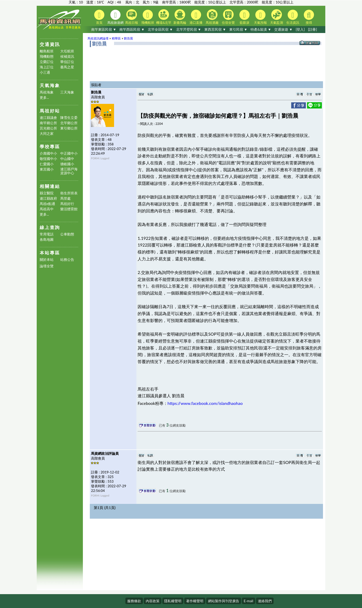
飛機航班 (147, 17)
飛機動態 (47, 56)
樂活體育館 (69, 209)
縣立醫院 (47, 193)
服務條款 (134, 601)
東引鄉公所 (69, 128)
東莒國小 (47, 169)
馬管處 (65, 198)
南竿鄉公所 (48, 123)
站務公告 (67, 260)
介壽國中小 (48, 153)
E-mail (248, 601)
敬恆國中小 (48, 159)
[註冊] (312, 29)
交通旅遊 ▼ (283, 29)
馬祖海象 (47, 92)
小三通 (45, 72)
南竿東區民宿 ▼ (103, 29)
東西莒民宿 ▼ (215, 29)
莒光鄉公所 (48, 128)
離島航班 (47, 51)
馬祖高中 (47, 209)
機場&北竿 (163, 16)
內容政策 (153, 601)
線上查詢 (50, 227)
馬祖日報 (131, 16)
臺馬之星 (67, 67)
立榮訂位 (47, 62)
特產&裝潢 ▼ (260, 29)
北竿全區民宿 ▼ (160, 29)
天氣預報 (260, 17)
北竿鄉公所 (69, 123)
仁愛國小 (47, 164)
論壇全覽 (47, 266)
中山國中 (67, 159)
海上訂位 (47, 67)
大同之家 (47, 133)
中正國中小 (69, 153)
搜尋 (309, 17)
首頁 (99, 17)
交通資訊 (50, 44)
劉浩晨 (128, 38)
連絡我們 (265, 601)
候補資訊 (67, 56)
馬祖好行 (67, 204)
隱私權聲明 (172, 601)
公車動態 (67, 234)
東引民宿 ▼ (238, 29)
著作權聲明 (194, 601)
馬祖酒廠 (212, 16)
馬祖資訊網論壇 (98, 38)
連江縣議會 (48, 118)
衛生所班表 (69, 193)
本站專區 (50, 252)
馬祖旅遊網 (115, 17)
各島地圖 (47, 239)
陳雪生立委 (69, 118)
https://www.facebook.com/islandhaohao (205, 403)
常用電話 (47, 234)
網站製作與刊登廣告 (223, 601)
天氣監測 (276, 16)
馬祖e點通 (47, 204)
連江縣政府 (48, 198)
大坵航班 (67, 51)
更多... (44, 97)
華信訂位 (67, 62)
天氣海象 (50, 85)
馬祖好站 (50, 110)
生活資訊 (292, 17)
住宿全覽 (228, 16)
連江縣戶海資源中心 (69, 171)
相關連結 (50, 186)
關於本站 (47, 260)
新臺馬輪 (179, 16)
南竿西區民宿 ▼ (132, 29)
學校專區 (50, 146)
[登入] (300, 29)
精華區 (116, 38)
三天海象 (67, 92)
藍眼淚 (244, 17)
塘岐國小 (67, 164)
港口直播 (196, 17)
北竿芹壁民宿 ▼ (188, 29)
